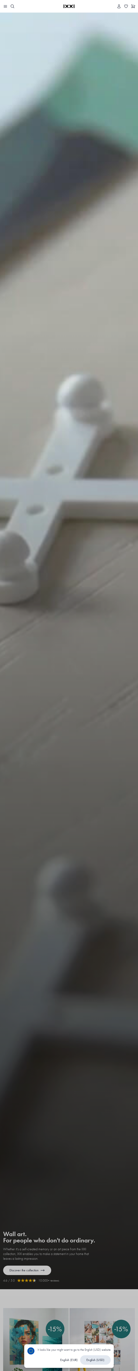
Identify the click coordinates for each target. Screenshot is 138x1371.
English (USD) (95, 1360)
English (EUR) (69, 1360)
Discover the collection (27, 1270)
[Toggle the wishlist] (126, 6)
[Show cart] (133, 6)
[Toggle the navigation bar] (5, 6)
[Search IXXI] (12, 6)
